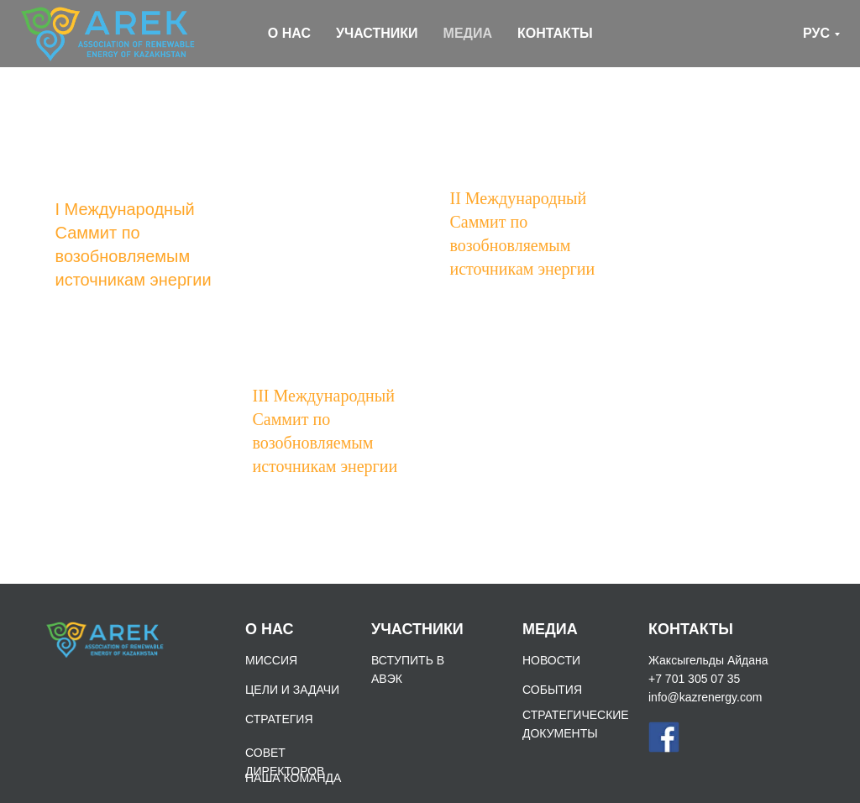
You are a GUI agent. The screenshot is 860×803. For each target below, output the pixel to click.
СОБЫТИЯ (552, 689)
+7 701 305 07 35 (694, 678)
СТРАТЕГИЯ (279, 719)
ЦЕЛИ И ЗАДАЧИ (292, 689)
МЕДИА (467, 33)
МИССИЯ (271, 660)
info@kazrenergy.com (705, 697)
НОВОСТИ (551, 660)
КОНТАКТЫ (555, 33)
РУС (816, 33)
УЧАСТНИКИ (377, 33)
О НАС (289, 33)
